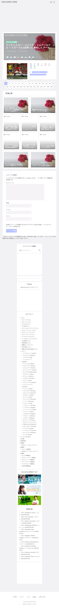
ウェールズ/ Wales (28, 363)
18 (14, 86)
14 (50, 83)
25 (38, 86)
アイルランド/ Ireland (29, 353)
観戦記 (12, 35)
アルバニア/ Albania (29, 355)
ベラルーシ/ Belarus (29, 415)
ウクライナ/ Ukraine (29, 365)
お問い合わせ (42, 596)
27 (45, 86)
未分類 (22, 438)
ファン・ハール (43, 72)
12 (43, 83)
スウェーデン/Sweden (29, 382)
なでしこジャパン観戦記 (29, 457)
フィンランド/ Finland (29, 409)
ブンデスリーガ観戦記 (28, 463)
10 (36, 83)
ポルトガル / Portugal (29, 426)
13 (46, 83)
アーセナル (35, 72)
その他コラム (26, 326)
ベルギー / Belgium (29, 418)
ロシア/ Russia (27, 434)
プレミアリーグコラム (28, 334)
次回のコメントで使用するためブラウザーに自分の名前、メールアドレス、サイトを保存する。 (29, 225)
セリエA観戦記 (26, 455)
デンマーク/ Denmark (29, 399)
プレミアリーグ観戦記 (21, 35)
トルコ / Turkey (27, 403)
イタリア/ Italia (27, 357)
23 (31, 86)
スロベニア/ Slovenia (29, 393)
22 (28, 86)
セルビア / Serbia (28, 395)
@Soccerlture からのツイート (29, 287)
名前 (7, 203)
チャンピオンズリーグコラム (30, 328)
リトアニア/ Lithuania (29, 430)
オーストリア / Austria (29, 370)
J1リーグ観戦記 (26, 449)
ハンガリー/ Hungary (29, 407)
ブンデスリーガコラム (28, 336)
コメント (10, 183)
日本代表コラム (26, 347)
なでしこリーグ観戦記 (28, 459)
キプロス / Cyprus (28, 374)
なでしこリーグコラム (28, 332)
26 (41, 86)
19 (18, 86)
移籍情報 (23, 441)
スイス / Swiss (27, 380)
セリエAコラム (26, 324)
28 (48, 86)
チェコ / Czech (27, 397)
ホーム (7, 35)
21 (24, 86)
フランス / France (28, 411)
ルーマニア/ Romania (29, 432)
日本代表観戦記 (26, 466)
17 (11, 86)
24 (34, 86)
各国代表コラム (26, 342)
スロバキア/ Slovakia (29, 390)
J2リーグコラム (26, 322)
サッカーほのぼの (26, 436)
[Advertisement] (29, 18)
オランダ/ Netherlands (30, 372)
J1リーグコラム (26, 320)
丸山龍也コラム (26, 340)
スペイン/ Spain (28, 388)
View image (10, 79)
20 (21, 86)
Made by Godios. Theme (29, 604)
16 (7, 86)
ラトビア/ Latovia (28, 428)
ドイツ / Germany (28, 401)
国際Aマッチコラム (27, 345)
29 (51, 86)
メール (8, 209)
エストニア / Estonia (29, 367)
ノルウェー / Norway (29, 405)
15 (53, 83)
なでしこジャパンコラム (29, 330)
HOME (15, 596)
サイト (8, 216)
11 (39, 83)
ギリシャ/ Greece (28, 376)
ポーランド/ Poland (29, 420)
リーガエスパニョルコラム (29, 338)
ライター (22, 596)
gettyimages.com (18, 79)
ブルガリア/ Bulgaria (29, 413)
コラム (22, 317)
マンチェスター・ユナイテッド (38, 74)
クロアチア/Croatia (28, 378)
